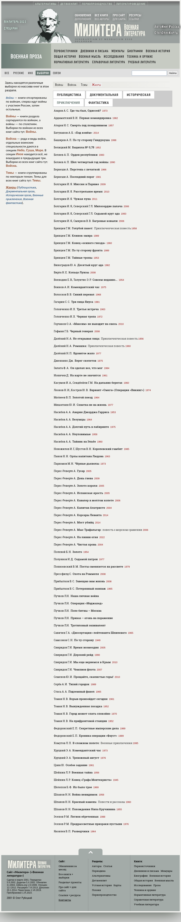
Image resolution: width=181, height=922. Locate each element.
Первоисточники (144, 866)
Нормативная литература (150, 894)
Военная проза (26, 56)
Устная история (102, 885)
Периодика (98, 871)
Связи (57, 73)
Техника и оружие (145, 890)
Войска (11, 138)
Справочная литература (148, 899)
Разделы (70, 882)
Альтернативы (101, 875)
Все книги (66, 876)
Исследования (143, 885)
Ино (30, 73)
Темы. (36, 180)
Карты (117, 885)
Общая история (143, 880)
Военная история (160, 875)
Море (39, 150)
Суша (30, 150)
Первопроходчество (104, 894)
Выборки (43, 73)
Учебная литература (146, 904)
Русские (18, 73)
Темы (10, 172)
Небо (21, 150)
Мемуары (166, 871)
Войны (11, 116)
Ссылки (70, 895)
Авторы (97, 866)
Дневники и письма (146, 871)
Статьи (107, 866)
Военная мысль (164, 880)
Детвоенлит (99, 880)
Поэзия (96, 890)
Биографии (141, 875)
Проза (157, 885)
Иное (19, 154)
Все (7, 73)
